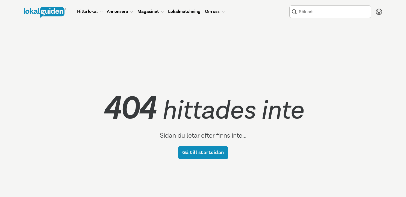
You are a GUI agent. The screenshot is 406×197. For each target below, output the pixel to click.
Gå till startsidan (203, 152)
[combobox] (334, 12)
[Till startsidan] (45, 12)
